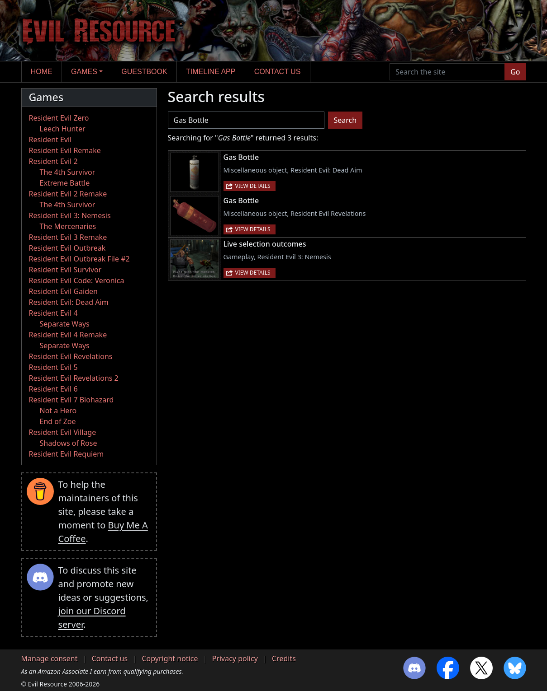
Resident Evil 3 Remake (68, 237)
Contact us (277, 71)
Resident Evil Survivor (65, 270)
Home (41, 71)
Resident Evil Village (62, 432)
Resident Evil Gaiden (63, 291)
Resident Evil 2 (53, 161)
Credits (284, 658)
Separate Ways (65, 324)
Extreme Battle (65, 183)
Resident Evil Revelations (71, 356)
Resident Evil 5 (53, 367)
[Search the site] (447, 71)
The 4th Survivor (67, 172)
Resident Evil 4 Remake (68, 335)
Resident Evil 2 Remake (68, 194)
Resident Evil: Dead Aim (69, 302)
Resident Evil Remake (65, 150)
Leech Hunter (63, 129)
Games (84, 71)
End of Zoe (58, 421)
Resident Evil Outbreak (67, 248)
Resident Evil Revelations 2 (74, 378)
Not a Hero (58, 411)
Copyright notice (170, 658)
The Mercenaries (68, 226)
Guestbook (144, 71)
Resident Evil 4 (53, 313)
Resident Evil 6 (53, 389)
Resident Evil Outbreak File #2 (79, 259)
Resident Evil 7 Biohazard (71, 400)
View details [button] (253, 186)
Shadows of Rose (68, 443)
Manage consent (49, 658)
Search (345, 120)
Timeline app (210, 71)
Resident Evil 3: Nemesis (70, 215)
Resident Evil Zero (59, 118)
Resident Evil (50, 140)
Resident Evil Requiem (66, 454)
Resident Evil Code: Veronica (76, 280)
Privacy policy (235, 658)
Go (515, 72)
